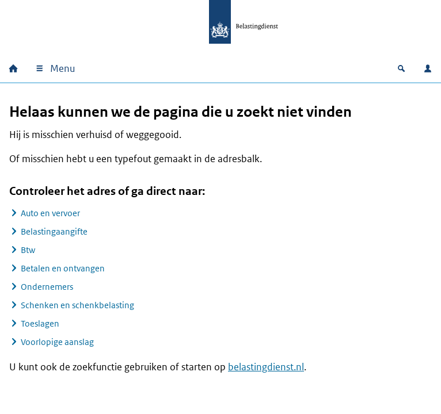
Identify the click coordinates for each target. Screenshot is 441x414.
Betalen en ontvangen (63, 268)
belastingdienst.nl (266, 367)
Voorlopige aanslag (57, 341)
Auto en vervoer (50, 213)
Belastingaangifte (54, 231)
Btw (28, 249)
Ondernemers (47, 286)
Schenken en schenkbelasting (77, 305)
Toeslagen (40, 323)
